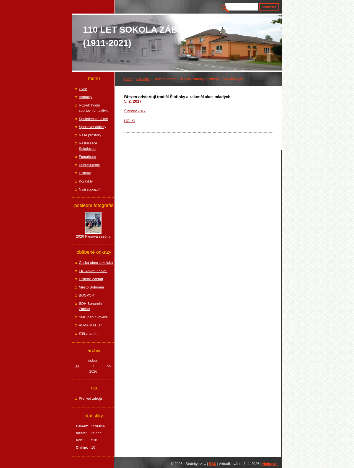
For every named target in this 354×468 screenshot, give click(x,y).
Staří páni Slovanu (93, 317)
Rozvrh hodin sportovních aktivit (93, 108)
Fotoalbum (87, 157)
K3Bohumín (88, 333)
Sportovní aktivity (92, 127)
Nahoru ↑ (270, 464)
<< (77, 366)
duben (93, 360)
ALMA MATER (90, 325)
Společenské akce (93, 119)
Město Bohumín (91, 287)
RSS (212, 464)
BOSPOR (86, 295)
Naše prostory (90, 135)
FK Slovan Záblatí (93, 271)
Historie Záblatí (91, 279)
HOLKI (129, 121)
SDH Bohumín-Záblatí (91, 306)
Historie (85, 173)
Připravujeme (89, 165)
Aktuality (142, 79)
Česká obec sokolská (96, 263)
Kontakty (86, 181)
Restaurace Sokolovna (88, 146)
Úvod (128, 79)
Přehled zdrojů (90, 398)
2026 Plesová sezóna (93, 236)
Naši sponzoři (90, 189)
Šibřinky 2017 (135, 111)
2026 (93, 371)
